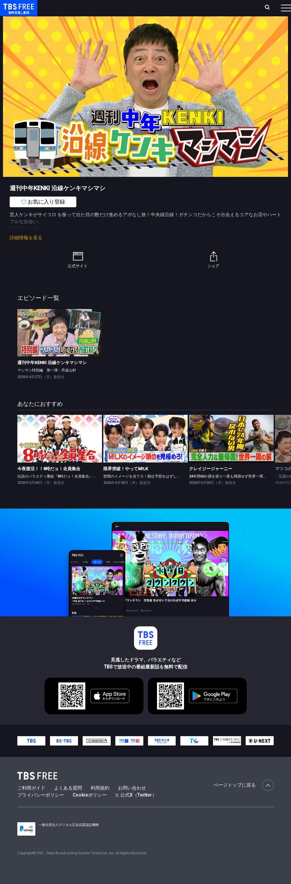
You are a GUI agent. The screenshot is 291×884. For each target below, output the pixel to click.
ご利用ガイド (31, 801)
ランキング (121, 10)
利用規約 (100, 801)
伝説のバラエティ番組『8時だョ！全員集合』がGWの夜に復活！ (70, 489)
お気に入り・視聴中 (191, 10)
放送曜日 (97, 10)
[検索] (229, 10)
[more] (190, 27)
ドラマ (134, 26)
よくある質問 (68, 801)
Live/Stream (150, 7)
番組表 (274, 10)
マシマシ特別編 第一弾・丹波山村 (46, 383)
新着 (72, 26)
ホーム (76, 10)
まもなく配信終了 (102, 26)
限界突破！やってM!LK (125, 482)
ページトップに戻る (244, 798)
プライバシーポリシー (40, 808)
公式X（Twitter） (136, 808)
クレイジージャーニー (210, 482)
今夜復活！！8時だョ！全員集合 (48, 482)
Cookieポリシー (90, 808)
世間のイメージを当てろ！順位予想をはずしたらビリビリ (151, 489)
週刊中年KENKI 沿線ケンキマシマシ (52, 375)
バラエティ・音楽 (166, 26)
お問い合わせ (132, 801)
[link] (59, 346)
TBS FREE (17, 12)
